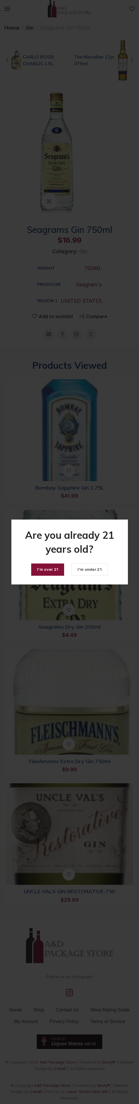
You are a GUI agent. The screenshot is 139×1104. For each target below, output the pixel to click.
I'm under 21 (90, 569)
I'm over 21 (47, 569)
